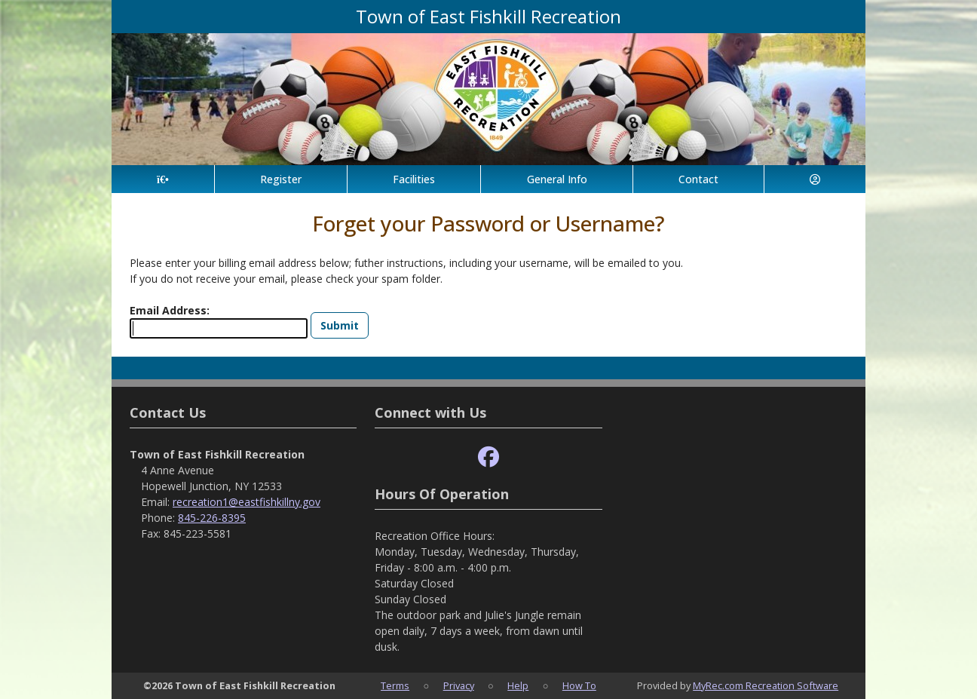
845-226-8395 (212, 517)
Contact (698, 179)
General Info (557, 179)
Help (517, 685)
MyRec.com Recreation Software (765, 685)
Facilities (414, 179)
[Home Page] (163, 179)
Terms (395, 685)
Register (281, 179)
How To (579, 685)
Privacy (458, 685)
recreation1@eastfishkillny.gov (246, 502)
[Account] (814, 179)
